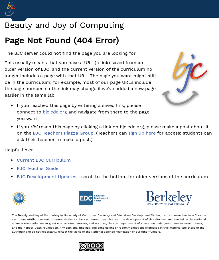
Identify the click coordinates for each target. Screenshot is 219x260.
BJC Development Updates (46, 176)
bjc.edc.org (55, 112)
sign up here (142, 133)
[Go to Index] (10, 9)
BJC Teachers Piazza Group (63, 133)
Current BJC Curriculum (44, 160)
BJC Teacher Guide (37, 168)
